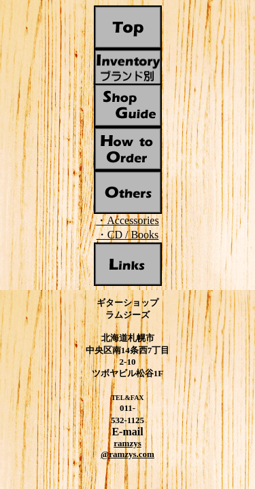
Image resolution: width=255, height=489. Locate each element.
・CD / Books (128, 234)
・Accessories (127, 220)
